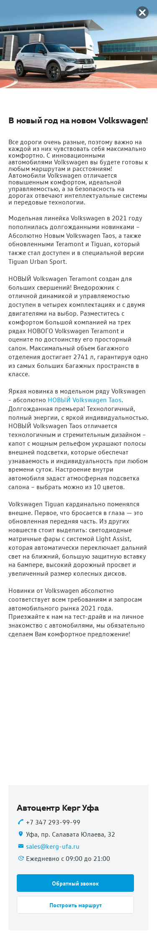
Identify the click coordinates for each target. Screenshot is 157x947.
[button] (75, 883)
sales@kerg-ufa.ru (53, 846)
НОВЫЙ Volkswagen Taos (84, 400)
